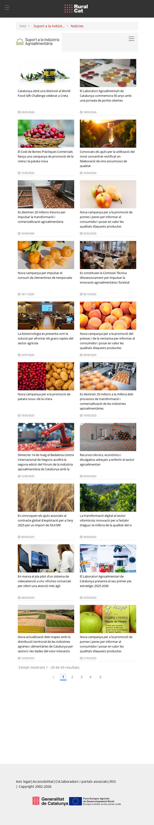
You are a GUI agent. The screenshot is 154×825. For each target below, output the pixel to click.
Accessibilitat (43, 781)
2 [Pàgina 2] (72, 677)
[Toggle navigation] (7, 7)
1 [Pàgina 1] (63, 677)
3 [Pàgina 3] (81, 677)
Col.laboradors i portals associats (81, 781)
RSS (113, 781)
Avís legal (23, 781)
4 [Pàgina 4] (90, 677)
